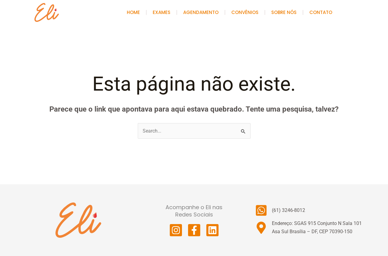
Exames (161, 12)
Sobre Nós (284, 12)
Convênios (244, 12)
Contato (320, 12)
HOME (133, 12)
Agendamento (201, 12)
